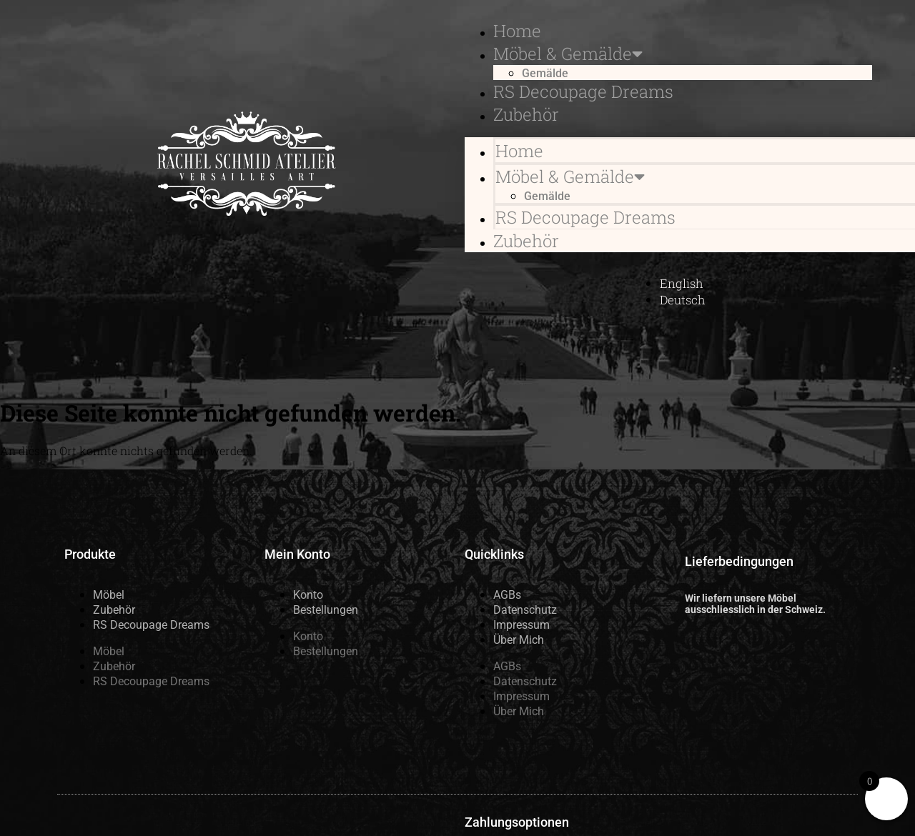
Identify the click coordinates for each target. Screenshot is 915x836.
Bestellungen (325, 610)
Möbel (108, 595)
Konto (308, 595)
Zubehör (526, 114)
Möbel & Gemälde (568, 53)
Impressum (521, 625)
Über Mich (518, 640)
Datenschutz (525, 610)
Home (517, 30)
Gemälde (545, 73)
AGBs (507, 595)
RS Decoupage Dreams (583, 91)
